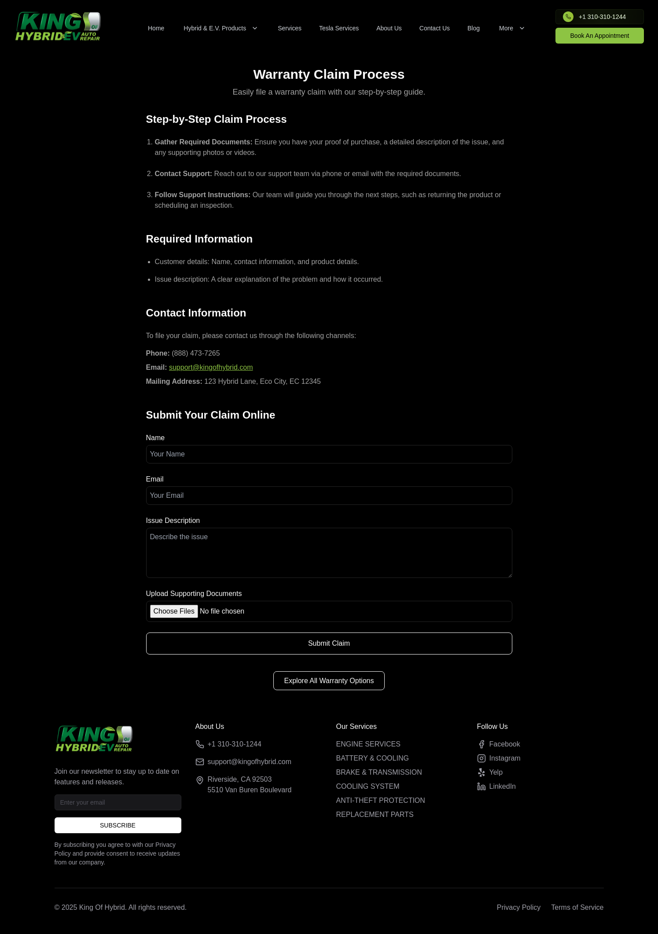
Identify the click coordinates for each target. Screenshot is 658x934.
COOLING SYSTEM (368, 786)
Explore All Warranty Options (329, 680)
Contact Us (434, 28)
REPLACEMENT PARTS (375, 814)
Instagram (499, 758)
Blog (473, 28)
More (512, 28)
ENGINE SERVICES (368, 744)
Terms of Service (577, 907)
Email (155, 479)
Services (289, 28)
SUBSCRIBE (118, 825)
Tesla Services (339, 28)
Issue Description (173, 520)
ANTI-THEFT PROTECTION (380, 800)
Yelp (490, 772)
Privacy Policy (519, 907)
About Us (389, 28)
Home (156, 28)
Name (155, 437)
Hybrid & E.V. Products (221, 28)
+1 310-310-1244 (234, 744)
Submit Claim (329, 643)
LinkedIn (496, 786)
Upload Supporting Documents (194, 593)
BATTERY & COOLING (372, 758)
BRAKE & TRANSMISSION (379, 772)
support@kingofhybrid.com (211, 367)
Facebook (498, 744)
